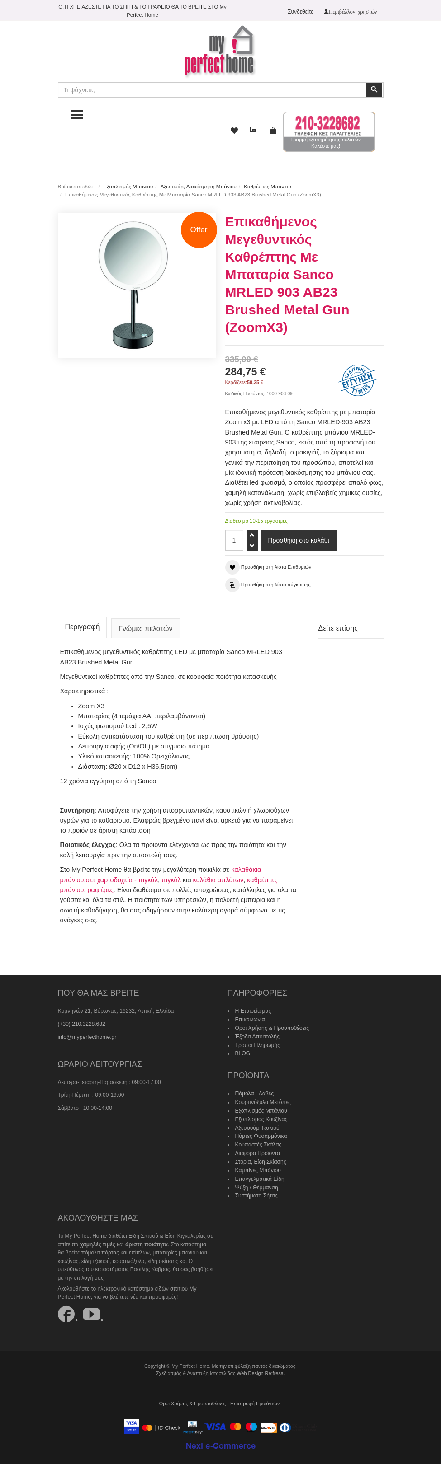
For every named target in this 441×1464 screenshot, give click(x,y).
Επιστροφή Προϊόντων (254, 1399)
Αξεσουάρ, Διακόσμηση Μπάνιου (198, 186)
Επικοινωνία (250, 1017)
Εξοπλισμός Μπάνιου (128, 186)
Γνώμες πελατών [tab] (146, 627)
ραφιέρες (100, 887)
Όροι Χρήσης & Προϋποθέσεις (271, 1026)
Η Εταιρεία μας (253, 1009)
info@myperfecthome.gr (87, 1035)
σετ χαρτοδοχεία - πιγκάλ (121, 877)
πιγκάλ (170, 877)
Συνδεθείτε (300, 12)
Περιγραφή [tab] (82, 625)
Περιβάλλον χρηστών (353, 11)
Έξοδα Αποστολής (257, 1034)
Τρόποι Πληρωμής (257, 1042)
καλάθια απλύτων (217, 877)
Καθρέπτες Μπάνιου (266, 186)
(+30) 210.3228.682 (81, 1022)
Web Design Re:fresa (260, 1368)
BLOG (242, 1051)
